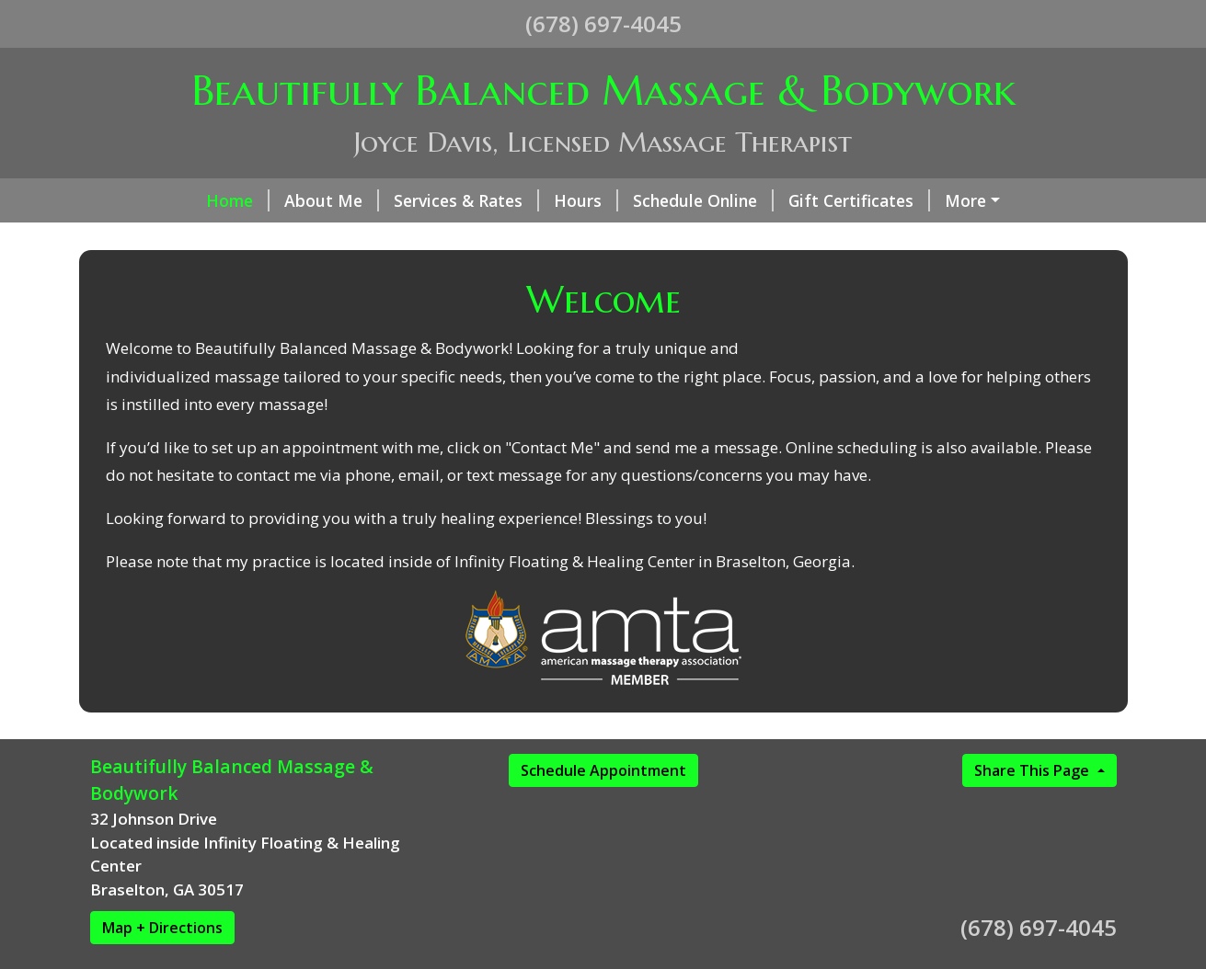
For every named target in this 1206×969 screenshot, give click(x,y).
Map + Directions (162, 928)
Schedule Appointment (603, 770)
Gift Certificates (859, 200)
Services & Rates (466, 200)
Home (238, 200)
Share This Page (1033, 770)
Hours (586, 200)
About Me (331, 200)
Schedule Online (703, 200)
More (965, 200)
